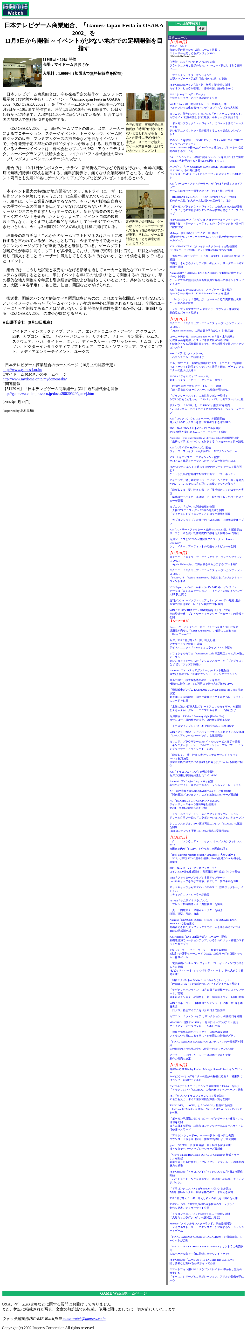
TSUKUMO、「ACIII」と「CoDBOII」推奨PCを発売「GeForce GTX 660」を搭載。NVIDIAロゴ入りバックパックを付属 (206, 1109)
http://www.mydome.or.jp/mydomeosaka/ (35, 379)
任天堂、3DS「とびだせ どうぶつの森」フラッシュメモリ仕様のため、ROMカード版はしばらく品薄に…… (206, 65)
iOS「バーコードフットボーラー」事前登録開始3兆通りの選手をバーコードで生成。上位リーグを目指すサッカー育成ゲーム (206, 953)
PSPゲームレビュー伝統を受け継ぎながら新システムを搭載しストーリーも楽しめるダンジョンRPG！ (195, 50)
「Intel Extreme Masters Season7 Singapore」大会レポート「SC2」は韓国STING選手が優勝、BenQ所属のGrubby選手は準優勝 (206, 858)
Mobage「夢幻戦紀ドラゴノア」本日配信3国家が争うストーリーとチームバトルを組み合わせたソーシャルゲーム (206, 237)
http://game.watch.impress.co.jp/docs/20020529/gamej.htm (48, 393)
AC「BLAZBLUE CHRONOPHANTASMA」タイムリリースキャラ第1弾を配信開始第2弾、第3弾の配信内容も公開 (195, 804)
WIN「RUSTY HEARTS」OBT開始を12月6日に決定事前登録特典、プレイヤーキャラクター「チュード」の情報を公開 (207, 614)
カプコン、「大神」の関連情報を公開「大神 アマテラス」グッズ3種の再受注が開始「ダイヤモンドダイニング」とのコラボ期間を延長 (200, 510)
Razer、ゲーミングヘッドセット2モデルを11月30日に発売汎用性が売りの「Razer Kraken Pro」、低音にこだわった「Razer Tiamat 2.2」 (204, 630)
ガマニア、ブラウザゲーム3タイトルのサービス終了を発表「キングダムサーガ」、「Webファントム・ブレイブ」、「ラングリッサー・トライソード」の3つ (206, 745)
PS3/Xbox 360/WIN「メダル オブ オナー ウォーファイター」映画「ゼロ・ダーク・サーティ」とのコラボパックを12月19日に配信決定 (207, 223)
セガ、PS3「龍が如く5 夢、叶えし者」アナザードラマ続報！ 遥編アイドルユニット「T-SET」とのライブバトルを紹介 (201, 644)
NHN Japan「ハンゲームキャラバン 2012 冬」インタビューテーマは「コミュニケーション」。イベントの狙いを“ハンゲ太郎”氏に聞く (206, 591)
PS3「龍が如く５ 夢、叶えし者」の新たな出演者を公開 (204, 1198)
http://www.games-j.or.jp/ (22, 370)
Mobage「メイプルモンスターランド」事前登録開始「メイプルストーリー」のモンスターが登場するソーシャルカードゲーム (207, 1227)
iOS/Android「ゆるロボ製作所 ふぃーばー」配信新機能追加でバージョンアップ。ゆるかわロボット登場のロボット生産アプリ (207, 940)
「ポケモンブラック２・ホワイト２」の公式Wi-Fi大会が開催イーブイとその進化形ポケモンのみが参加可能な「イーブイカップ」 (207, 210)
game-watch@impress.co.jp (84, 1319)
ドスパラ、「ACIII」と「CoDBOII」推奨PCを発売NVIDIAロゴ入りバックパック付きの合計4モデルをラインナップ (207, 409)
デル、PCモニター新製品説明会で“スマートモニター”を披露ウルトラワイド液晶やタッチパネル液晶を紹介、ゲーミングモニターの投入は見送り (207, 367)
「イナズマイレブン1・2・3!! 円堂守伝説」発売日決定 (202, 725)
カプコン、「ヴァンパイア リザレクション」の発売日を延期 (206, 1016)
